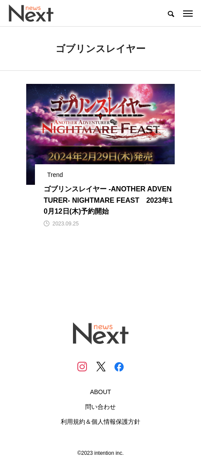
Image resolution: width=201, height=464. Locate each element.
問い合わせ (100, 407)
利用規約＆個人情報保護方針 (100, 422)
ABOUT (100, 392)
